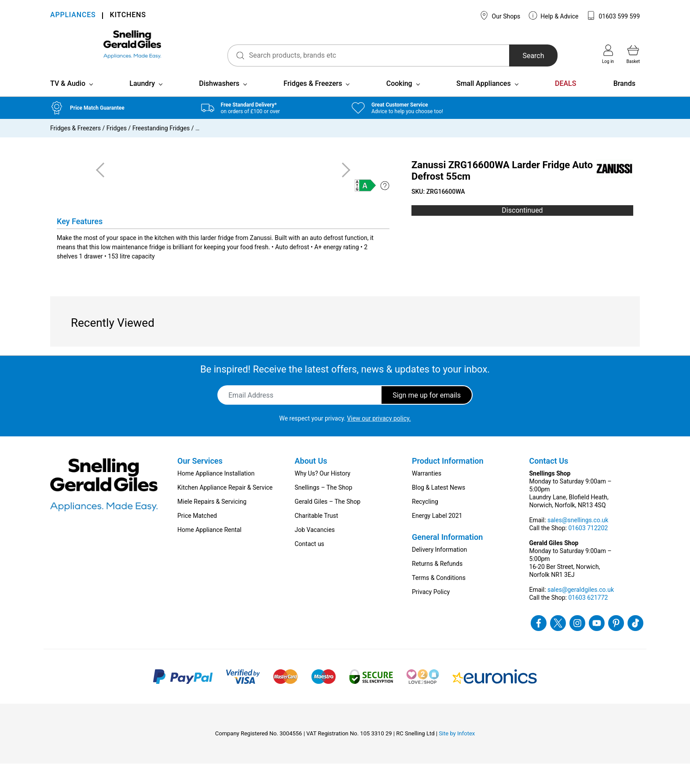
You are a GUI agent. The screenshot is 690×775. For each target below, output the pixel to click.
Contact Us (549, 472)
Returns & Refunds (437, 575)
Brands (624, 95)
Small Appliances (483, 95)
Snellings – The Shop (323, 498)
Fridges (116, 139)
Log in (608, 54)
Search (518, 56)
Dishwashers (219, 95)
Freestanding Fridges (161, 139)
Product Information (448, 472)
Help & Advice (554, 15)
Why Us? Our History (323, 484)
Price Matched (197, 527)
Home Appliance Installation (215, 484)
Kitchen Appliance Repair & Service (225, 498)
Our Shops (500, 15)
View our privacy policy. (379, 429)
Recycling (425, 513)
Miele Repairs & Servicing (211, 513)
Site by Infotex (457, 745)
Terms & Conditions (439, 589)
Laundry (142, 95)
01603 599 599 (613, 15)
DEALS (565, 95)
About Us (311, 472)
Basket (633, 54)
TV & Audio (67, 95)
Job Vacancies (315, 541)
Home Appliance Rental (209, 541)
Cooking (399, 95)
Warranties (426, 484)
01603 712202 (588, 539)
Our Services (200, 472)
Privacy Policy (431, 603)
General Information (447, 548)
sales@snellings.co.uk (577, 531)
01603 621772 (588, 609)
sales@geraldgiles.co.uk (580, 601)
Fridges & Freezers (312, 95)
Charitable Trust (316, 527)
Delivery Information (439, 561)
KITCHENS (128, 15)
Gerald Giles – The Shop (328, 513)
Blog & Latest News (438, 498)
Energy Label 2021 (437, 527)
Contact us (309, 555)
